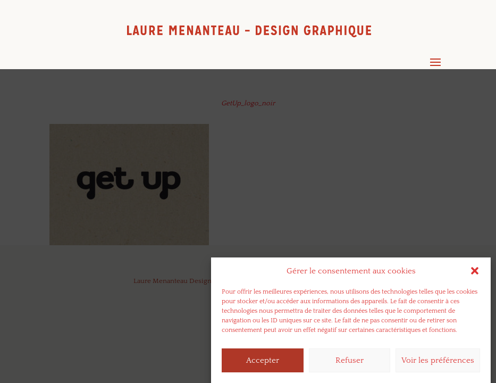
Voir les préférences (437, 363)
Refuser (349, 363)
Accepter (262, 363)
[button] (474, 274)
